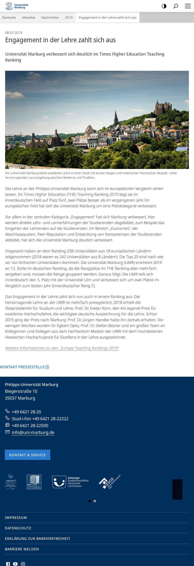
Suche (174, 6)
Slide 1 (89, 501)
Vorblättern (177, 487)
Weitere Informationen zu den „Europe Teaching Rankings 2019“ (62, 348)
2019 (69, 17)
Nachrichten (50, 17)
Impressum (16, 517)
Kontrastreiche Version (162, 6)
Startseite (9, 17)
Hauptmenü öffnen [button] (186, 6)
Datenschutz (18, 528)
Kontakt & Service (27, 455)
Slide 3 (94, 501)
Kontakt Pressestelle (22, 366)
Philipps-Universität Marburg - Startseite (18, 6)
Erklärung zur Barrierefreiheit (37, 538)
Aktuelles (28, 17)
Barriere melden (22, 549)
